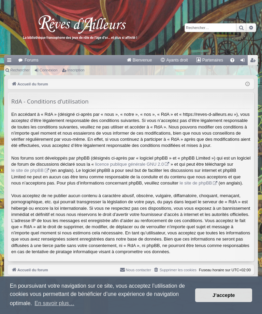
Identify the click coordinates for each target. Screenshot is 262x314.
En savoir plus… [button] (54, 303)
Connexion (49, 70)
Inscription (76, 70)
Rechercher (20, 70)
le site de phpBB (27, 170)
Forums (32, 60)
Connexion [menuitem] (244, 61)
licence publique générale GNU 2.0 (129, 164)
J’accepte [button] (224, 295)
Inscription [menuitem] (254, 61)
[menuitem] (139, 60)
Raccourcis (10, 61)
